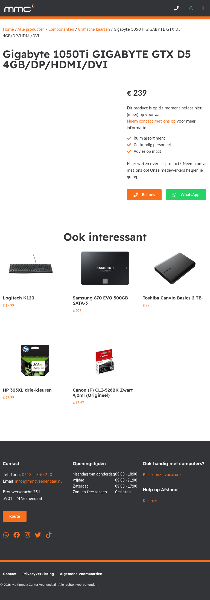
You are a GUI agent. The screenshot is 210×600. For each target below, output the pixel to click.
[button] (203, 8)
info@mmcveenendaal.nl (38, 481)
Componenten (61, 29)
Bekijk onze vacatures (163, 474)
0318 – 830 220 (37, 474)
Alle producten (31, 29)
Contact (9, 573)
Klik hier (150, 500)
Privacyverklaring (38, 573)
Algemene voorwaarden (81, 573)
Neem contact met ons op (151, 121)
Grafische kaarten (94, 29)
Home (8, 29)
